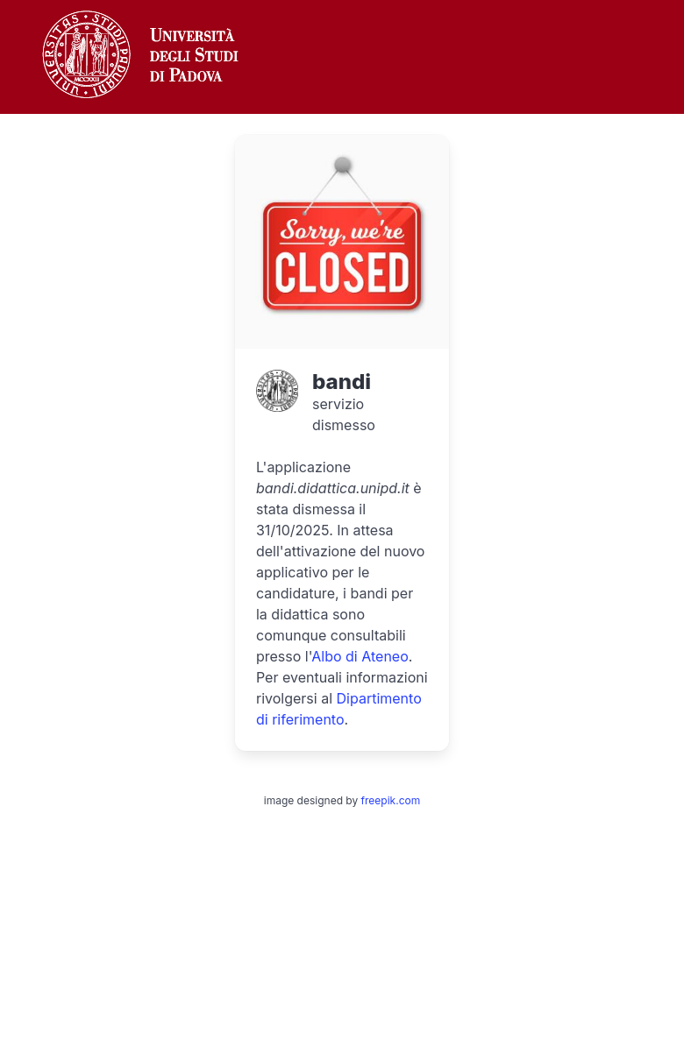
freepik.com (391, 800)
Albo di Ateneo (359, 656)
